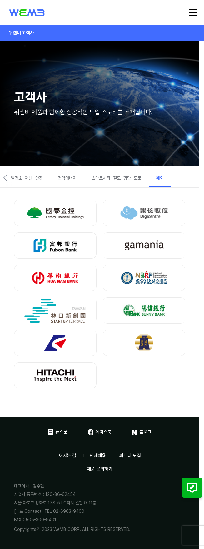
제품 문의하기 (99, 469)
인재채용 (98, 455)
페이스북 (100, 432)
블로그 (142, 432)
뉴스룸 (57, 432)
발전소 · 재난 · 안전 (27, 178)
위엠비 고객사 (21, 33)
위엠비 (27, 13)
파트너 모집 (130, 455)
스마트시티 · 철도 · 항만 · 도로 (116, 178)
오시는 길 (67, 455)
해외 (160, 178)
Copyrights (25, 529)
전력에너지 (67, 178)
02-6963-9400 (68, 511)
